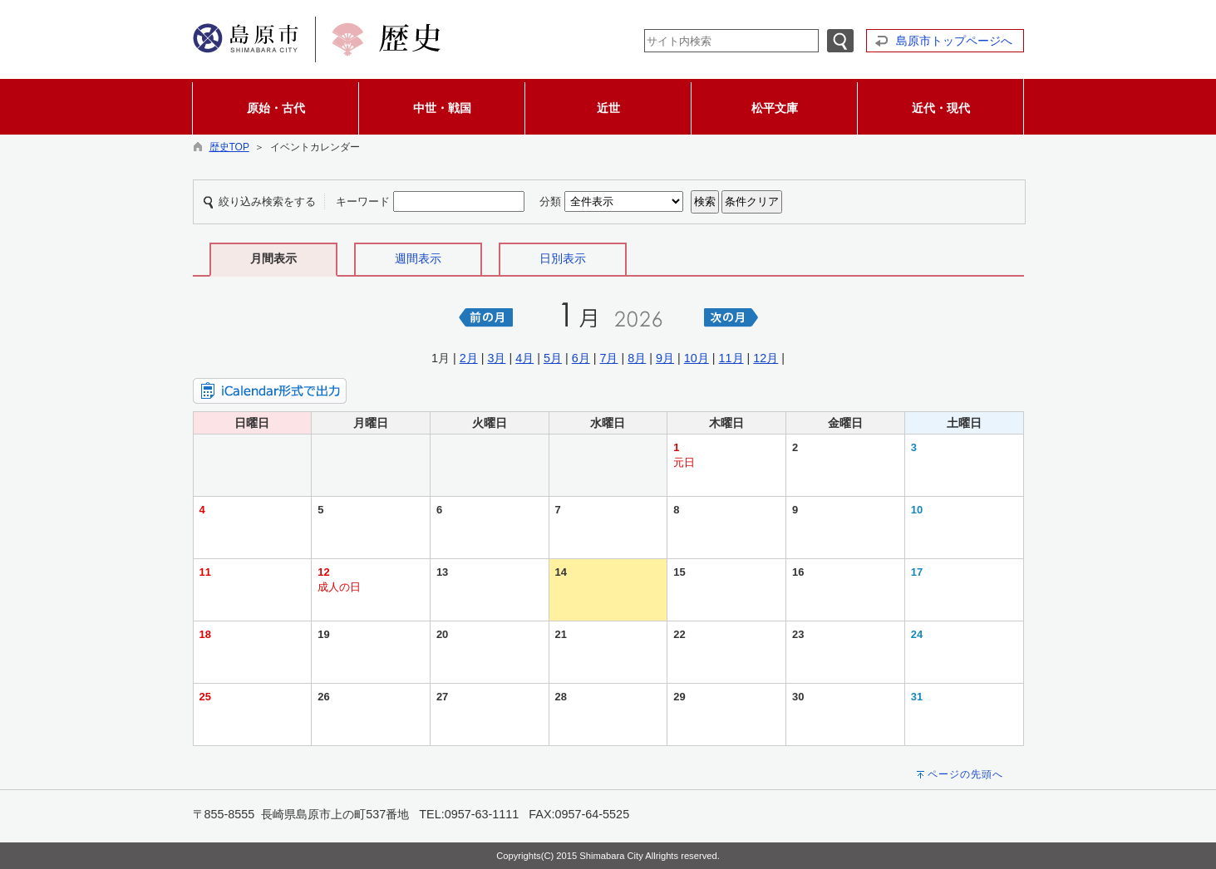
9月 (665, 358)
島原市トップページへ (954, 40)
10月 (696, 358)
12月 (765, 358)
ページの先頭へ (965, 774)
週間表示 (418, 258)
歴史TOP (229, 147)
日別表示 (562, 258)
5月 (553, 358)
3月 (496, 358)
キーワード (363, 201)
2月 (469, 358)
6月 (581, 358)
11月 (731, 358)
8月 (637, 358)
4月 (524, 358)
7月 (608, 358)
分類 (550, 201)
